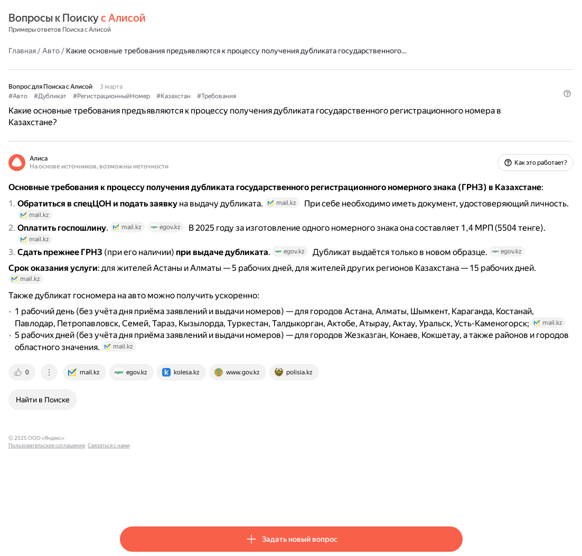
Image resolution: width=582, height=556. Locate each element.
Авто (162, 50)
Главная (133, 50)
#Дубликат (161, 106)
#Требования (328, 106)
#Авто (129, 106)
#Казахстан (285, 106)
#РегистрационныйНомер (222, 106)
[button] (456, 124)
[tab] (134, 447)
